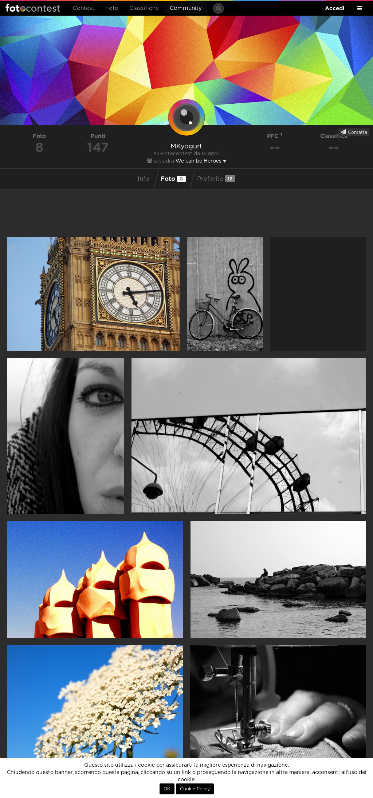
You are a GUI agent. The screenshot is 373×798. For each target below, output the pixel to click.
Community (186, 8)
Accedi (335, 8)
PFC (275, 136)
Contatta (354, 132)
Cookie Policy (195, 789)
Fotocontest (32, 7)
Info (143, 179)
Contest (83, 8)
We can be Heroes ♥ (201, 161)
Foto (111, 8)
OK (167, 789)
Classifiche (144, 8)
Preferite (216, 178)
